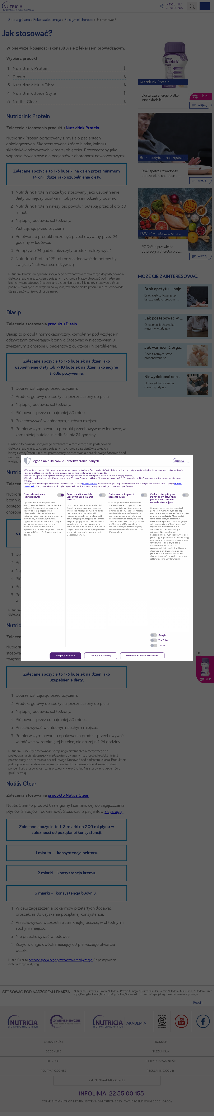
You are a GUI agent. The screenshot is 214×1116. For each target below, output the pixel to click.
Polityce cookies (89, 483)
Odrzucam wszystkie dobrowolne (142, 655)
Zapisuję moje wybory (100, 655)
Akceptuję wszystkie (65, 655)
